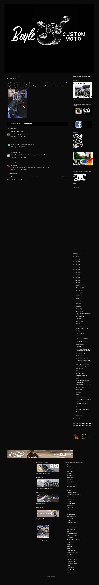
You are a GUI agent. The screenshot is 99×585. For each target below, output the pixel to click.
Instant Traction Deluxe (73, 512)
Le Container (70, 518)
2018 (76, 259)
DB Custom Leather (72, 486)
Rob (12, 142)
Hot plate (78, 336)
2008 (76, 418)
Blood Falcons (70, 471)
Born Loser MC (71, 475)
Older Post (64, 177)
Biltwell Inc (69, 469)
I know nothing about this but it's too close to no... (83, 400)
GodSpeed (70, 505)
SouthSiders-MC (71, 550)
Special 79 (69, 555)
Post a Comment (13, 173)
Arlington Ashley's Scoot (82, 328)
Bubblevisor (70, 477)
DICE (68, 488)
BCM (12, 163)
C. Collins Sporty (80, 344)
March (78, 309)
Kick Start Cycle (71, 514)
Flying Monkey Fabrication (73, 495)
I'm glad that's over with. (82, 338)
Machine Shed (70, 531)
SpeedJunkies (70, 557)
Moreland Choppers (72, 533)
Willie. (77, 394)
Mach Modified (71, 529)
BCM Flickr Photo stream (82, 409)
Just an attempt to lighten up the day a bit (83, 381)
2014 (76, 269)
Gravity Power (79, 321)
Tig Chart (78, 346)
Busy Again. (79, 389)
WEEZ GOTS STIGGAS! (81, 376)
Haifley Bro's (70, 510)
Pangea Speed (70, 542)
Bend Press (70, 467)
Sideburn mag (70, 546)
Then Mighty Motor (72, 563)
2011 (76, 277)
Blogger (53, 577)
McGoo (18, 86)
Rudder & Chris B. (16, 131)
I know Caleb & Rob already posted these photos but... (83, 350)
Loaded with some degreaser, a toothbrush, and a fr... (83, 361)
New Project (79, 326)
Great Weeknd (79, 412)
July (77, 298)
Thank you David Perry (81, 403)
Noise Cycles (70, 537)
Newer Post (11, 177)
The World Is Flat (71, 561)
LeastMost (69, 520)
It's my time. (79, 355)
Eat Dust (69, 490)
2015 (76, 267)
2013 (76, 272)
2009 (76, 283)
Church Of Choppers (72, 482)
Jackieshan (14, 152)
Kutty (24, 86)
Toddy (68, 565)
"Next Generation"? (81, 397)
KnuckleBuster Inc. (71, 516)
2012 (76, 275)
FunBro (69, 501)
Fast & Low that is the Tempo (83, 313)
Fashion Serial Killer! (72, 492)
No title (78, 323)
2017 (76, 261)
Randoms (78, 392)
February (78, 311)
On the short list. (80, 333)
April (77, 306)
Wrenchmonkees (71, 570)
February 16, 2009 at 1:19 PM (18, 136)
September (79, 293)
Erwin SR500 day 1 (80, 316)
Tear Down (79, 318)
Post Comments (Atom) (20, 180)
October (78, 290)
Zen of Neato (70, 572)
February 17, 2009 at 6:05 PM (18, 147)
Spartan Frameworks (72, 553)
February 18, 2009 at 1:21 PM (18, 157)
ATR (68, 464)
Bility (77, 371)
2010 (76, 280)
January (78, 415)
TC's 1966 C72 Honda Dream (83, 385)
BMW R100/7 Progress (82, 358)
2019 (76, 256)
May (77, 303)
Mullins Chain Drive (72, 535)
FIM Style (78, 331)
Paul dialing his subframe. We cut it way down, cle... (83, 365)
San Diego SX (79, 368)
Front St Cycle (70, 499)
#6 (76, 407)
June (77, 301)
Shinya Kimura (70, 544)
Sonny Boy (69, 548)
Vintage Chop (70, 567)
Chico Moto (70, 480)
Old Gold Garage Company (74, 540)
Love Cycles (70, 525)
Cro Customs (70, 484)
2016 (76, 264)
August (78, 296)
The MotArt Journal (72, 559)
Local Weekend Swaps (81, 342)
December (79, 285)
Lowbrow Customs (72, 527)
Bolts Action (70, 473)
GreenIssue (70, 507)
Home (37, 177)
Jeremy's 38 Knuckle (81, 353)
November (79, 288)
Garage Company (71, 503)
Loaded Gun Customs (72, 522)
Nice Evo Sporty (80, 373)
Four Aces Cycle (71, 497)
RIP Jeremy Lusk (80, 387)
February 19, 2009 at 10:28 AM (19, 169)
